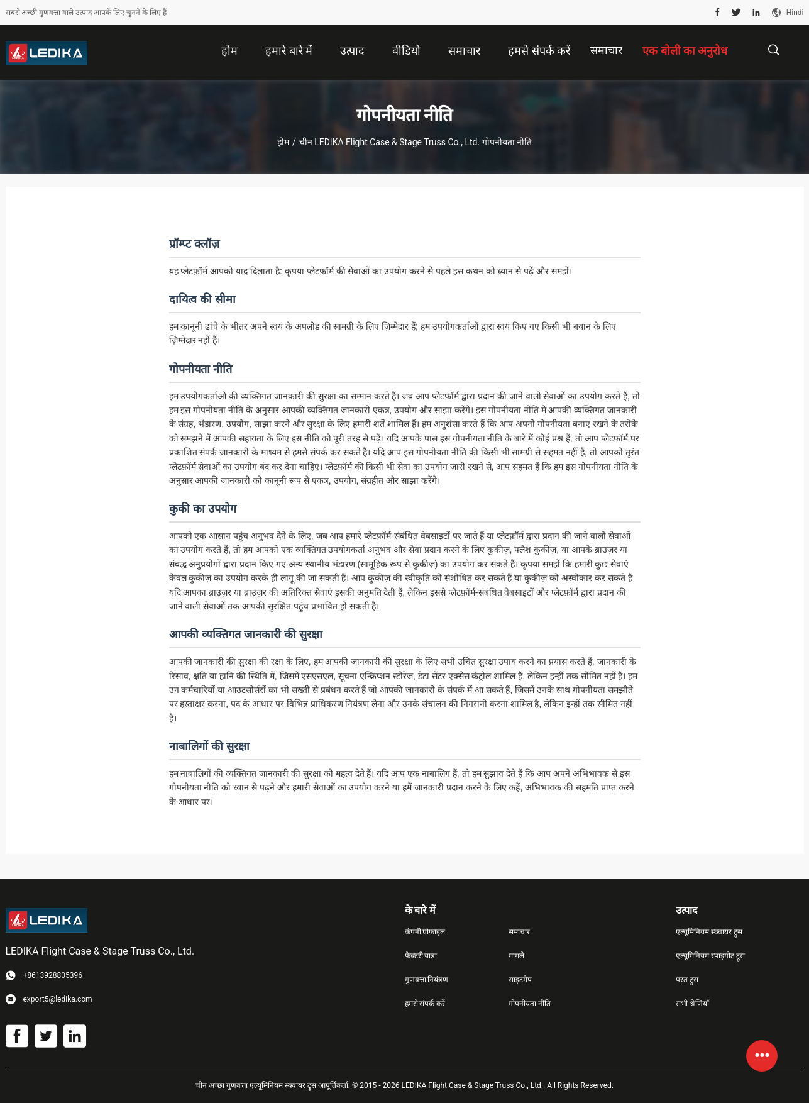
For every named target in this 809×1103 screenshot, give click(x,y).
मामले (516, 955)
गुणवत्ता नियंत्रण (427, 979)
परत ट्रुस (687, 979)
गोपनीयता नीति (530, 1003)
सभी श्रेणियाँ (692, 1003)
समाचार (606, 50)
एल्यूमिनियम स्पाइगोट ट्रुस (710, 955)
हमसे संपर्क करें (425, 1003)
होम (283, 142)
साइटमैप (520, 979)
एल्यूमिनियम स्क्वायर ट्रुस (709, 932)
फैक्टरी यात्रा (421, 955)
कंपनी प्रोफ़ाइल (425, 932)
